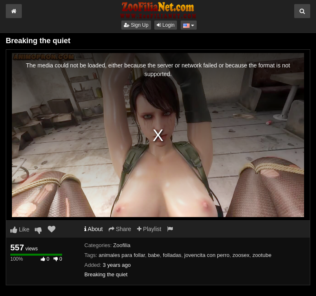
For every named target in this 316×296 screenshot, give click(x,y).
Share (120, 229)
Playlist (149, 229)
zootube (261, 255)
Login (165, 25)
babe (154, 255)
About (93, 229)
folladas (172, 255)
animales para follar (122, 255)
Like (20, 229)
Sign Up (136, 25)
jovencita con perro (207, 255)
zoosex (240, 255)
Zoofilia (121, 245)
